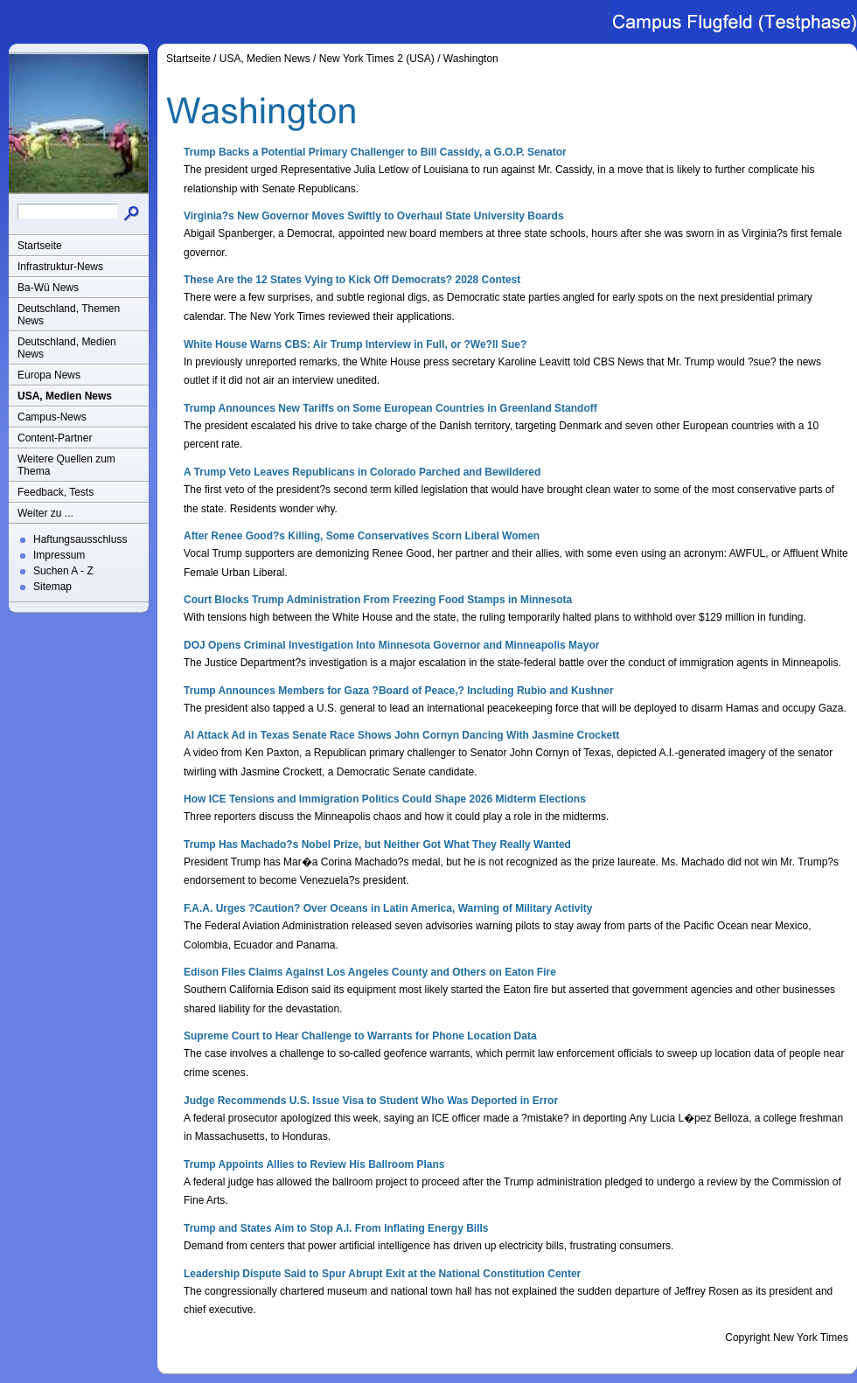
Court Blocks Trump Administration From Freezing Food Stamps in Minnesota (378, 600)
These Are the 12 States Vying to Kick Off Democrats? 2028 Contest (352, 280)
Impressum (59, 555)
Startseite (39, 246)
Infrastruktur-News (60, 267)
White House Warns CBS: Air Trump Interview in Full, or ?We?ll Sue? (355, 344)
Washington (470, 58)
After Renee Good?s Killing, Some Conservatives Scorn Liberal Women (362, 536)
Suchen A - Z (63, 571)
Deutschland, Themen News (68, 314)
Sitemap (52, 586)
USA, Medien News (64, 396)
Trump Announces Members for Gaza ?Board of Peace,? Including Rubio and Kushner (399, 691)
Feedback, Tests (55, 492)
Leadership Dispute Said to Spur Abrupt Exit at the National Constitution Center (382, 1274)
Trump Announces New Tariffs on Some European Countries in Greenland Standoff (390, 408)
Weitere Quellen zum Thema (66, 465)
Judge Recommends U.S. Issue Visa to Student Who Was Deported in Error (371, 1101)
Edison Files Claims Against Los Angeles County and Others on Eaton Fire (370, 972)
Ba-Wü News (48, 287)
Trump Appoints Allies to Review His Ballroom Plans (314, 1164)
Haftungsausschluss (80, 539)
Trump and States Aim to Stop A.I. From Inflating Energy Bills (336, 1228)
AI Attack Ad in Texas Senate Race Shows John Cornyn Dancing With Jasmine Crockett (401, 735)
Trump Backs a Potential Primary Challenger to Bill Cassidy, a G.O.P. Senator (375, 152)
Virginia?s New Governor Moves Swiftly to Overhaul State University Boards (374, 216)
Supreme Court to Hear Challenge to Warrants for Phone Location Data (360, 1036)
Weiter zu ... (45, 513)
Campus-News (52, 417)
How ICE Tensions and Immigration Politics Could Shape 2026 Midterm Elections (385, 799)
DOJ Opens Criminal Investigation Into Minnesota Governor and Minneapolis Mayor (391, 645)
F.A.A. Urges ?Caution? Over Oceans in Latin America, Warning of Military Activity (388, 908)
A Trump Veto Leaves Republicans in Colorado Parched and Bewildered (362, 472)
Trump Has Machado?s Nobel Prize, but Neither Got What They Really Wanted (377, 844)
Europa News (48, 375)
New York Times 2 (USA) (377, 58)
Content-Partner (54, 438)
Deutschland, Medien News (66, 348)
